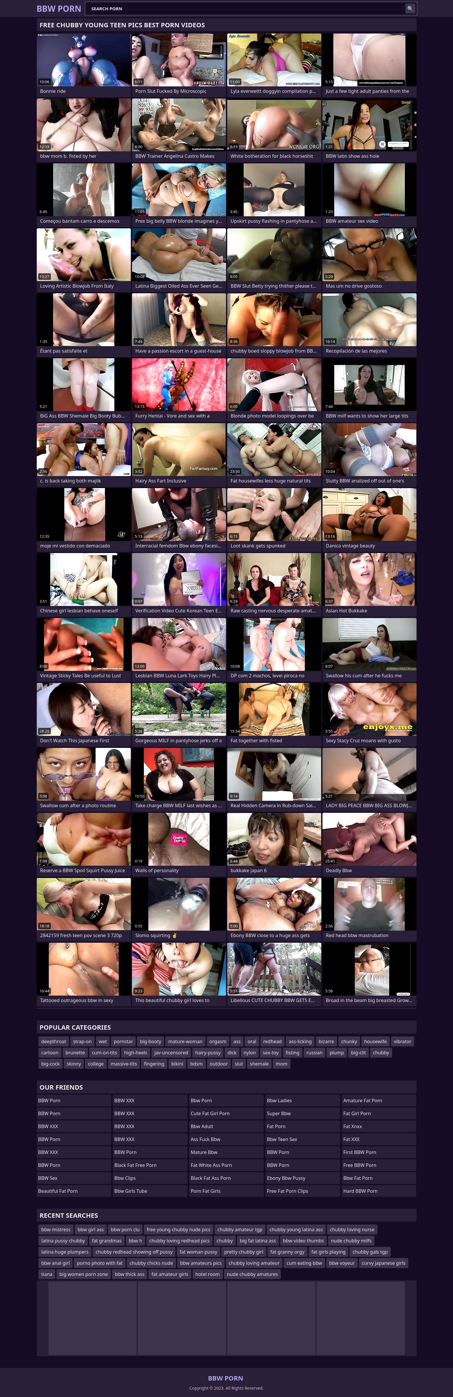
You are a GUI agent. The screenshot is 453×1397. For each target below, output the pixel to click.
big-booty (150, 1041)
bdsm (196, 1064)
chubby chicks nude (151, 1263)
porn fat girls (205, 1191)
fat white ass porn (211, 1165)
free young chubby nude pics (178, 1229)
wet (103, 1041)
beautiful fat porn (58, 1191)
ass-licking (300, 1041)
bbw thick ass (130, 1274)
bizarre (326, 1041)
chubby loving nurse (352, 1229)
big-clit (358, 1052)
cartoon (49, 1052)
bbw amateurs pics (201, 1263)
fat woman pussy (198, 1252)
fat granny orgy (287, 1252)
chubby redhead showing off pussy (134, 1252)
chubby (381, 1052)
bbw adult (202, 1126)
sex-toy (270, 1052)
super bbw (279, 1113)
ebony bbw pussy (286, 1178)
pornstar (123, 1041)
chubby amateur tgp (240, 1229)
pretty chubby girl (243, 1252)
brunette (75, 1052)
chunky (349, 1041)
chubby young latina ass (296, 1229)
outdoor (219, 1064)
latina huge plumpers (65, 1252)
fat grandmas (107, 1240)
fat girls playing (329, 1252)
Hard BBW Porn (360, 1191)
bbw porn (201, 1100)
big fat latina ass (258, 1240)
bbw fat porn (358, 1178)
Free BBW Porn (360, 1165)
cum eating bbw (304, 1263)
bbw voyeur (342, 1263)
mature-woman (185, 1041)
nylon (250, 1052)
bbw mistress (56, 1229)
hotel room (207, 1274)
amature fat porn (362, 1100)
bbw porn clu (125, 1229)
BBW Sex (48, 1178)
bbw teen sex (282, 1139)
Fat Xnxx (352, 1126)
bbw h (135, 1240)
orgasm (218, 1041)
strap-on (82, 1041)
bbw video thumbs (303, 1240)
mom (281, 1064)
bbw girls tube (130, 1191)
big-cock (50, 1064)
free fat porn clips (287, 1191)
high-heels (135, 1052)
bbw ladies (279, 1100)
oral (252, 1041)
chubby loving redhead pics (179, 1240)
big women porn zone (83, 1274)
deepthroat (53, 1041)
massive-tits (124, 1064)
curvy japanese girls (384, 1263)
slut (239, 1064)
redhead (272, 1041)
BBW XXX (48, 1126)
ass (236, 1041)
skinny (74, 1064)
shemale (259, 1064)
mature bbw (204, 1152)
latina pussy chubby (63, 1240)
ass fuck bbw (205, 1139)
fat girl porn (357, 1113)
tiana (47, 1274)
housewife (375, 1041)
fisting (293, 1052)
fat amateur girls (169, 1274)
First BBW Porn (359, 1152)
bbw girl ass (91, 1229)
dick (232, 1052)
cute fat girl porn (210, 1113)
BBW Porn (49, 1100)
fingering (154, 1064)
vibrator (402, 1041)
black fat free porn (135, 1165)
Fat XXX (351, 1139)
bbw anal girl (55, 1263)
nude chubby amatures (252, 1274)
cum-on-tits (104, 1052)
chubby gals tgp (369, 1252)
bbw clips (125, 1178)
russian (315, 1052)
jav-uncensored (171, 1052)
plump (337, 1052)
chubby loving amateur (254, 1263)
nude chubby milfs (351, 1240)
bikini (177, 1064)
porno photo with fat (100, 1263)
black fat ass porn (211, 1178)
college (96, 1064)
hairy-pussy (207, 1052)
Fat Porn (276, 1126)
